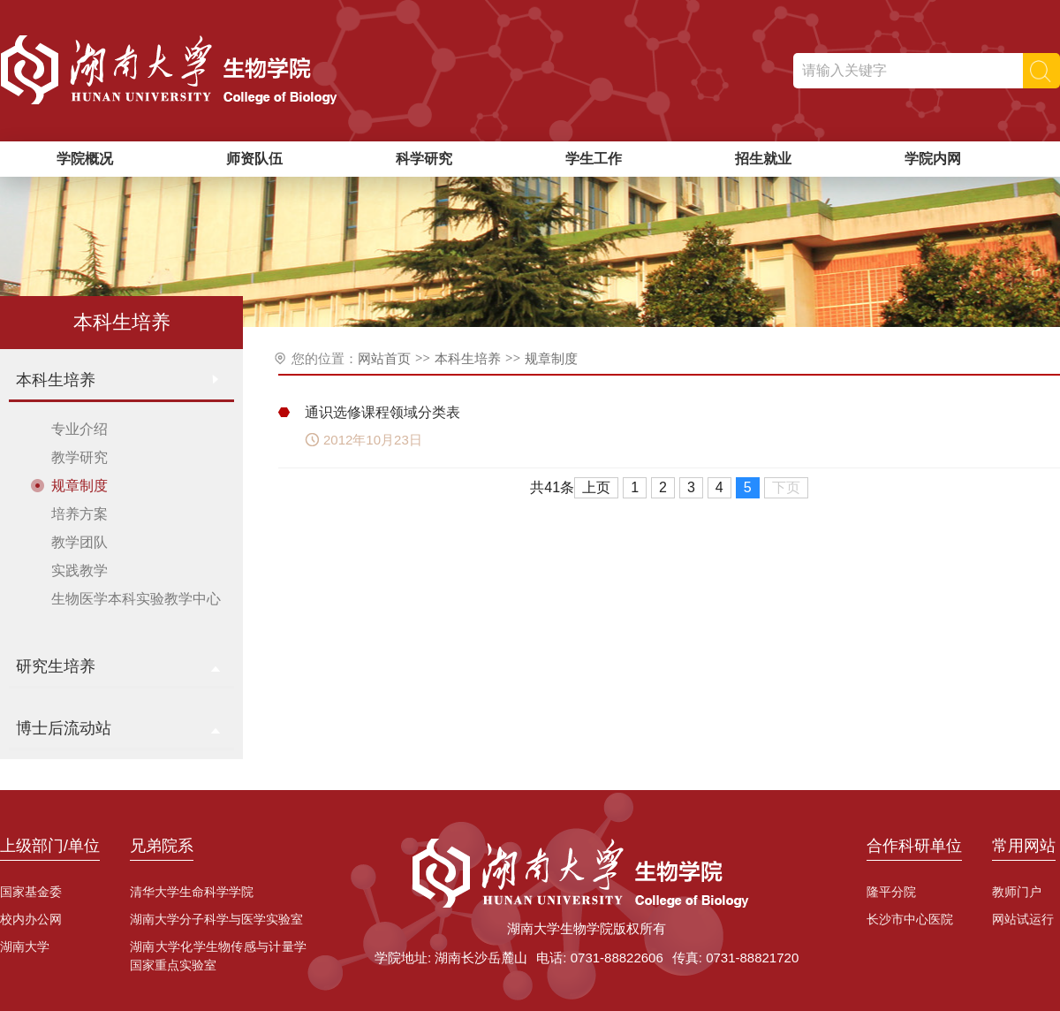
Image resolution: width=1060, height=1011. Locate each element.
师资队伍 (254, 158)
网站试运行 (1023, 919)
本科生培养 (468, 358)
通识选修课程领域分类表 (382, 412)
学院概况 (85, 158)
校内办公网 (31, 919)
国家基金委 (31, 892)
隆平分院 (891, 892)
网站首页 (384, 358)
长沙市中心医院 (910, 919)
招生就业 (763, 158)
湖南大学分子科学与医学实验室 (216, 919)
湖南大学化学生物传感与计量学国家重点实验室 (218, 955)
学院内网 (933, 158)
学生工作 (593, 158)
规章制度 (551, 358)
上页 (596, 487)
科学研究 (424, 158)
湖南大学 (24, 946)
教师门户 (1016, 892)
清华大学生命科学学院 (192, 892)
